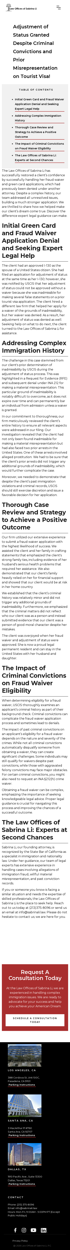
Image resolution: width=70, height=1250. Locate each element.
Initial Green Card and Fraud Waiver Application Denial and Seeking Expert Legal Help (39, 104)
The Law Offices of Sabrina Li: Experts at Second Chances (35, 158)
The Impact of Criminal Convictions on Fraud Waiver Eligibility (39, 146)
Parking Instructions (22, 1084)
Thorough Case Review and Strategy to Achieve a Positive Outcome (35, 132)
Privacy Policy (20, 1240)
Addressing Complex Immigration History (38, 118)
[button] (59, 7)
